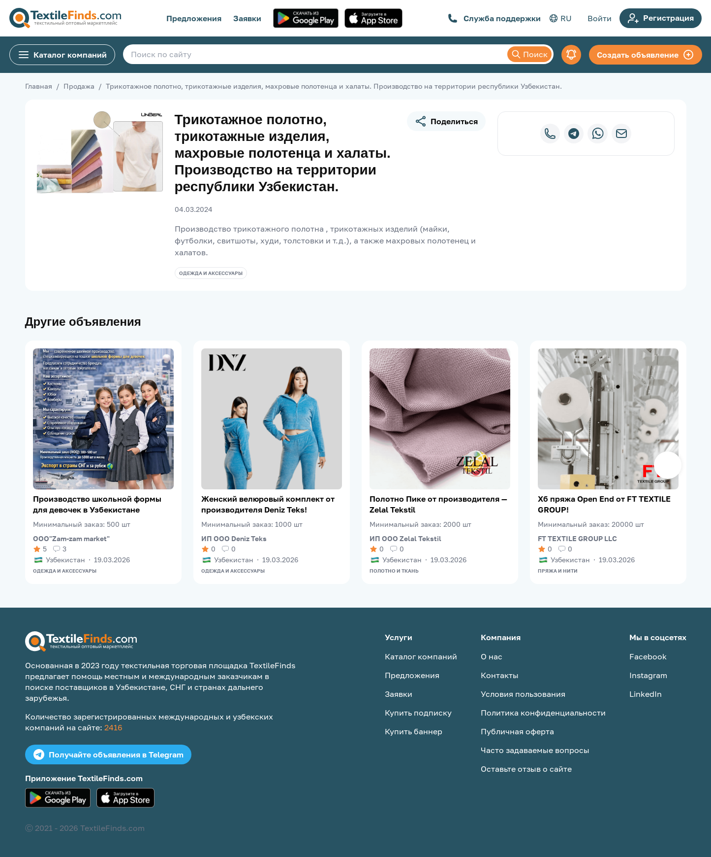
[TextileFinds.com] (65, 18)
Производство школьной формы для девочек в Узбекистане (97, 504)
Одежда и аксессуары (211, 273)
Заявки (247, 18)
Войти (599, 18)
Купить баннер (413, 731)
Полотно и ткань (394, 571)
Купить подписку (418, 713)
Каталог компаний (62, 55)
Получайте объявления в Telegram (108, 754)
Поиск (529, 54)
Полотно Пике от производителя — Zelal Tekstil (438, 504)
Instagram (648, 675)
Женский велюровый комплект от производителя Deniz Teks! (268, 504)
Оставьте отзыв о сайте (526, 769)
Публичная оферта (517, 731)
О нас (491, 656)
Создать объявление (645, 55)
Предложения (193, 18)
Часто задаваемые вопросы (535, 750)
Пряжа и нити (558, 571)
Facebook (648, 656)
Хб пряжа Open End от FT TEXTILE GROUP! (604, 504)
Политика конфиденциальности (543, 713)
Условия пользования (523, 694)
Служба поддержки (494, 18)
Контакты (500, 675)
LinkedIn (645, 694)
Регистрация (660, 18)
